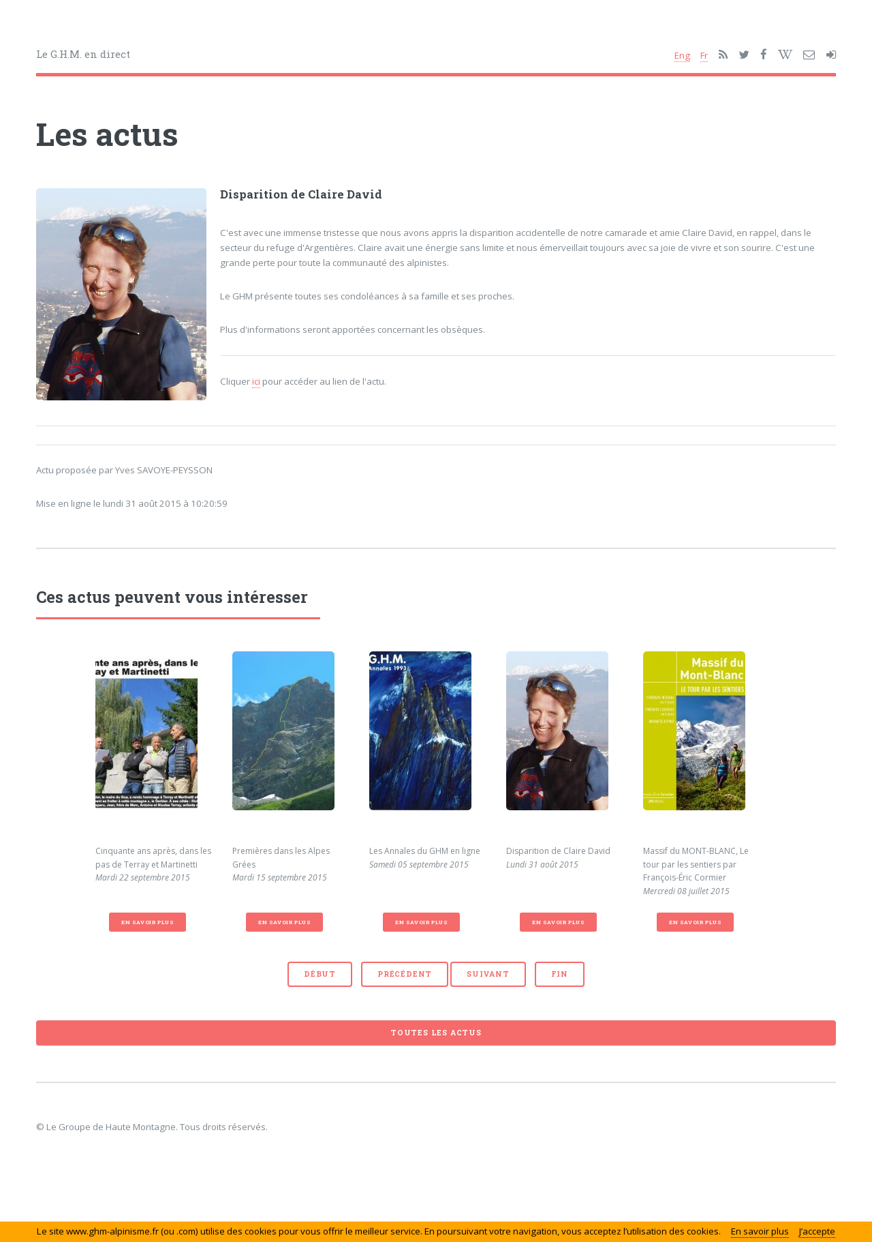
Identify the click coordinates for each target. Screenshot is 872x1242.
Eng (682, 55)
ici (256, 381)
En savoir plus (147, 922)
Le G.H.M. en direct (83, 54)
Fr (704, 55)
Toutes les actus (436, 1032)
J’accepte (817, 1231)
